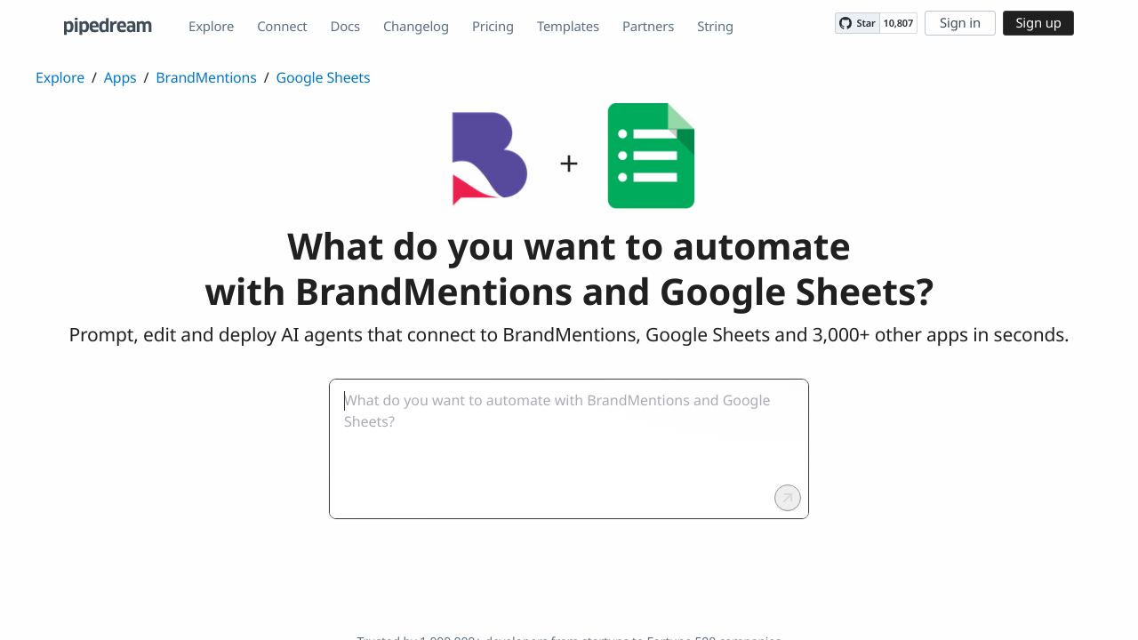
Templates (568, 27)
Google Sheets (323, 77)
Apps (120, 77)
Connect (282, 27)
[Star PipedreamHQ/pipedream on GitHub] (857, 23)
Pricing (493, 27)
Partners (648, 27)
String (715, 27)
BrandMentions (206, 77)
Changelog (416, 27)
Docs (345, 27)
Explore (211, 27)
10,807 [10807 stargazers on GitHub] (898, 23)
